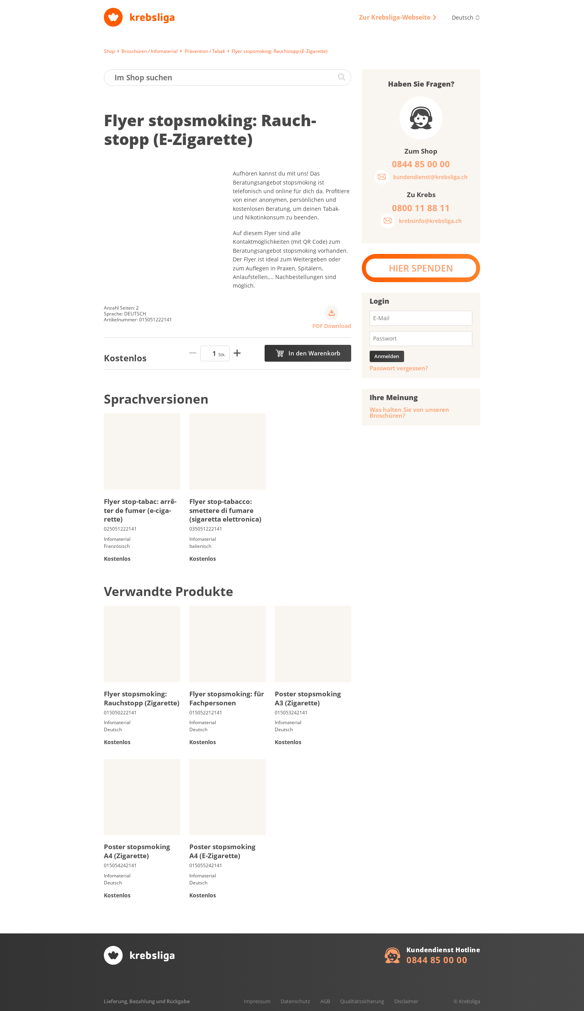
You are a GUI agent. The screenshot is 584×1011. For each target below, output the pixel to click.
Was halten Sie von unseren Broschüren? (409, 413)
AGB (325, 1001)
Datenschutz (295, 1001)
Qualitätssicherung (362, 1001)
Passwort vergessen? (399, 368)
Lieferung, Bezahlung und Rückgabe (147, 1001)
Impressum (257, 1001)
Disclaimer (406, 1001)
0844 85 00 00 (436, 959)
